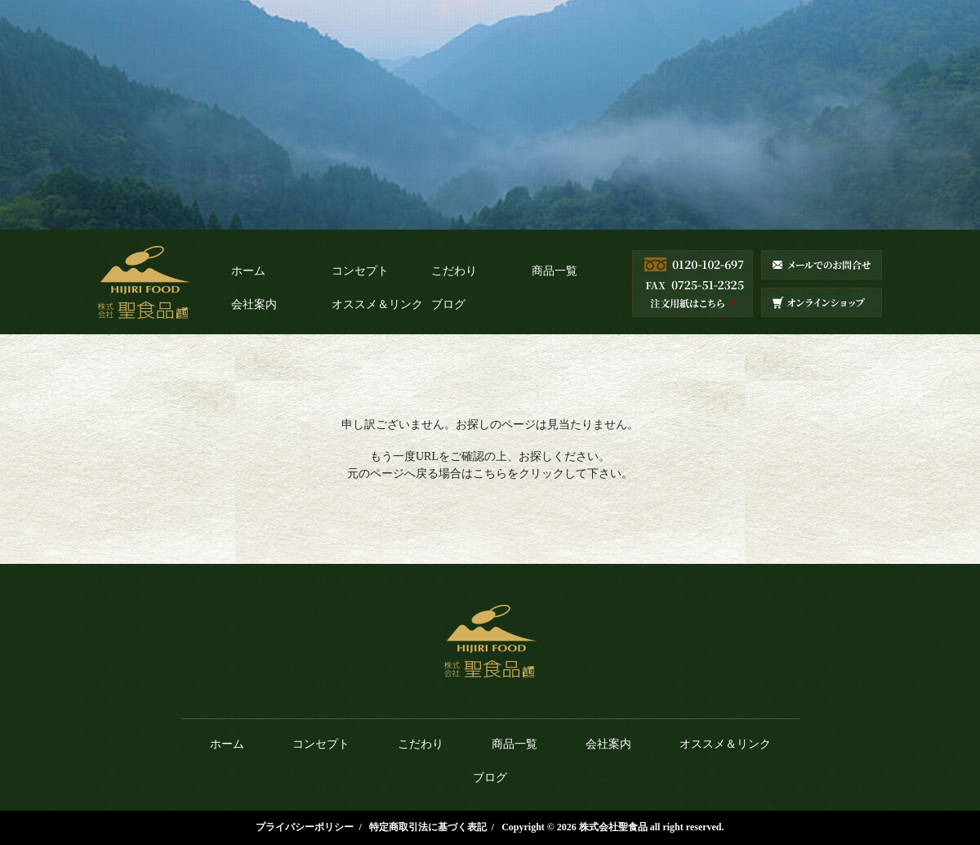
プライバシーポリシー (305, 827)
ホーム (248, 271)
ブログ (448, 304)
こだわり (454, 271)
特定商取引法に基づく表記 (428, 827)
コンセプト (360, 271)
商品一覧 (554, 271)
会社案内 (254, 304)
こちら (490, 473)
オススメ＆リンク (377, 304)
